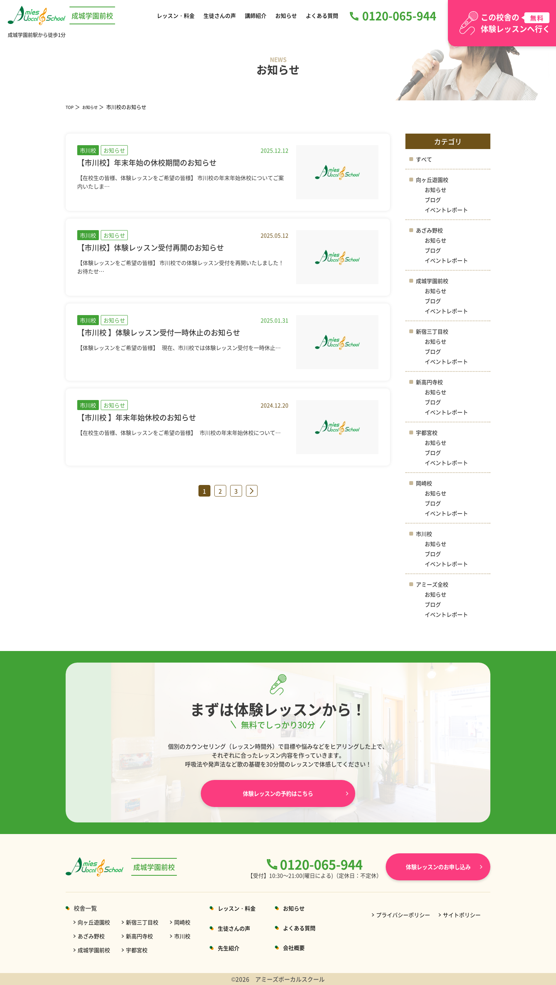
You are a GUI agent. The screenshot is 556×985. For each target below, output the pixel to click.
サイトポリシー (462, 915)
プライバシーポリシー (403, 915)
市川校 (424, 533)
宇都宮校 (427, 432)
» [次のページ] (251, 491)
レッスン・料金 (177, 15)
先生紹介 (235, 948)
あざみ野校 (430, 230)
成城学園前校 (433, 280)
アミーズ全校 (433, 584)
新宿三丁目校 (433, 331)
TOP (71, 106)
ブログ (433, 199)
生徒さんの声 (220, 15)
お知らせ (285, 15)
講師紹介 (256, 15)
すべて (424, 159)
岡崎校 (424, 483)
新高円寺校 (430, 382)
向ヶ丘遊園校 (433, 179)
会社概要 (303, 947)
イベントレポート (448, 209)
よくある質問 (320, 15)
